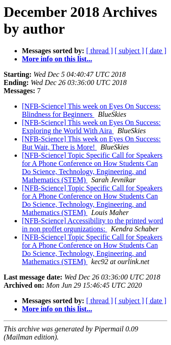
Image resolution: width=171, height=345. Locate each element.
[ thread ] (99, 51)
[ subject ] (129, 51)
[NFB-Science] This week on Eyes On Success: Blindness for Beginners (91, 110)
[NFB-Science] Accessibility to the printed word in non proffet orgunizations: (92, 225)
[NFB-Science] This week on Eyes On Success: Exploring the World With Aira (91, 127)
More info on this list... (57, 59)
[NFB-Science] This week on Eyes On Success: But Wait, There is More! (91, 143)
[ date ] (156, 51)
